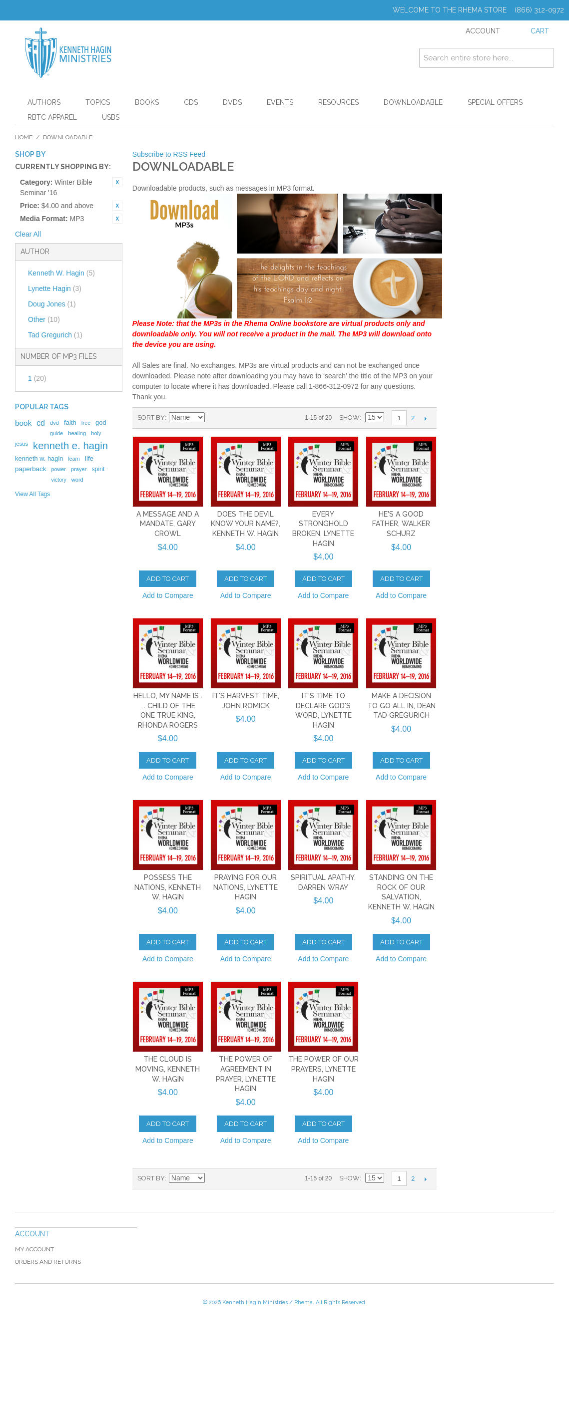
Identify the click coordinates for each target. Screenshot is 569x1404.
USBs (110, 117)
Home (23, 137)
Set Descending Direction (213, 417)
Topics (97, 102)
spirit (97, 469)
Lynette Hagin (54, 288)
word (77, 480)
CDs (191, 102)
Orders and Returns (48, 1261)
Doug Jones (52, 304)
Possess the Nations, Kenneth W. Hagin (167, 887)
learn (74, 459)
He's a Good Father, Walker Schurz (401, 524)
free (85, 423)
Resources (338, 102)
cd (40, 423)
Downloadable (413, 102)
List (248, 417)
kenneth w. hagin (39, 458)
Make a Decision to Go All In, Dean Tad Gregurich (401, 705)
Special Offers (495, 102)
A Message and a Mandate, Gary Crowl (167, 524)
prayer (78, 469)
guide (56, 433)
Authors (43, 102)
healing (77, 433)
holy (96, 433)
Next (425, 418)
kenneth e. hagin (70, 445)
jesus (21, 444)
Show (349, 417)
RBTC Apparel (52, 117)
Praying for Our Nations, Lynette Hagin (245, 887)
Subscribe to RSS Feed (168, 154)
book (23, 423)
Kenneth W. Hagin (61, 273)
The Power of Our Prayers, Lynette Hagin (323, 1069)
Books (147, 102)
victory (58, 480)
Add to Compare (167, 595)
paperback (30, 469)
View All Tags (32, 494)
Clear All (28, 234)
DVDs (232, 102)
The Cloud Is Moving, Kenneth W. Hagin (167, 1069)
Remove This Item (117, 182)
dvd (54, 423)
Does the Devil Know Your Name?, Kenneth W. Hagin (245, 524)
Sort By (151, 417)
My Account (34, 1249)
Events (280, 102)
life (89, 458)
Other (44, 319)
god (100, 422)
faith (70, 422)
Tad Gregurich (55, 335)
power (58, 469)
